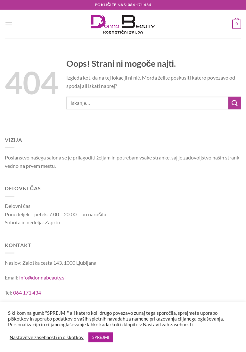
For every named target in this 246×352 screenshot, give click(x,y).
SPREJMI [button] (100, 337)
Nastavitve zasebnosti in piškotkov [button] (47, 337)
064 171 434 (27, 292)
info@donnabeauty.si (42, 277)
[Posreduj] (234, 103)
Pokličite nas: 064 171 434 (123, 4)
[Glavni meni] (8, 24)
